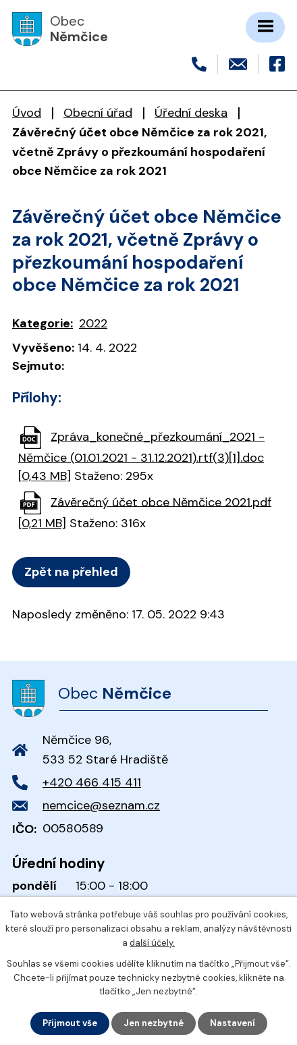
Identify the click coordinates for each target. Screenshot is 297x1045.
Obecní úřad (97, 113)
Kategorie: (42, 323)
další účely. (152, 942)
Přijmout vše (70, 1023)
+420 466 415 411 (92, 782)
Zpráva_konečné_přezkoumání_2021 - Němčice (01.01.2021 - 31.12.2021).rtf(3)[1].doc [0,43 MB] (141, 455)
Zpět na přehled (71, 572)
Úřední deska (191, 113)
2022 (93, 323)
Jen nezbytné (154, 1023)
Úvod (26, 113)
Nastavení (232, 1023)
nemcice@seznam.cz (101, 805)
